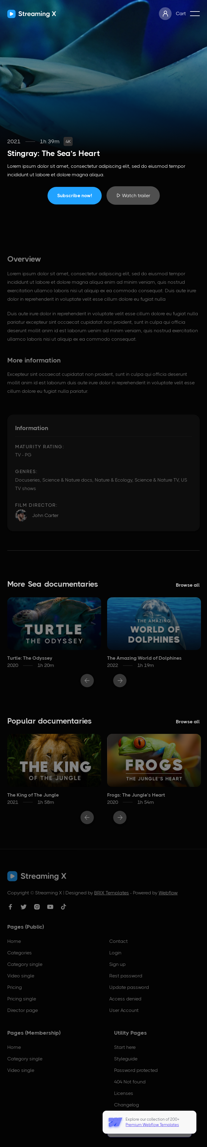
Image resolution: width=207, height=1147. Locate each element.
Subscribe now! (74, 195)
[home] (31, 13)
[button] (195, 14)
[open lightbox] (133, 195)
